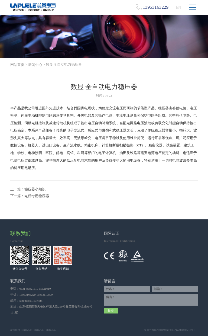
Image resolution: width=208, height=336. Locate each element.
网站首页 (17, 65)
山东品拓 (27, 330)
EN (178, 7)
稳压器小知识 (35, 189)
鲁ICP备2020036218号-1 (183, 330)
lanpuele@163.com (30, 300)
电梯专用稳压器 (36, 196)
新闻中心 (35, 65)
